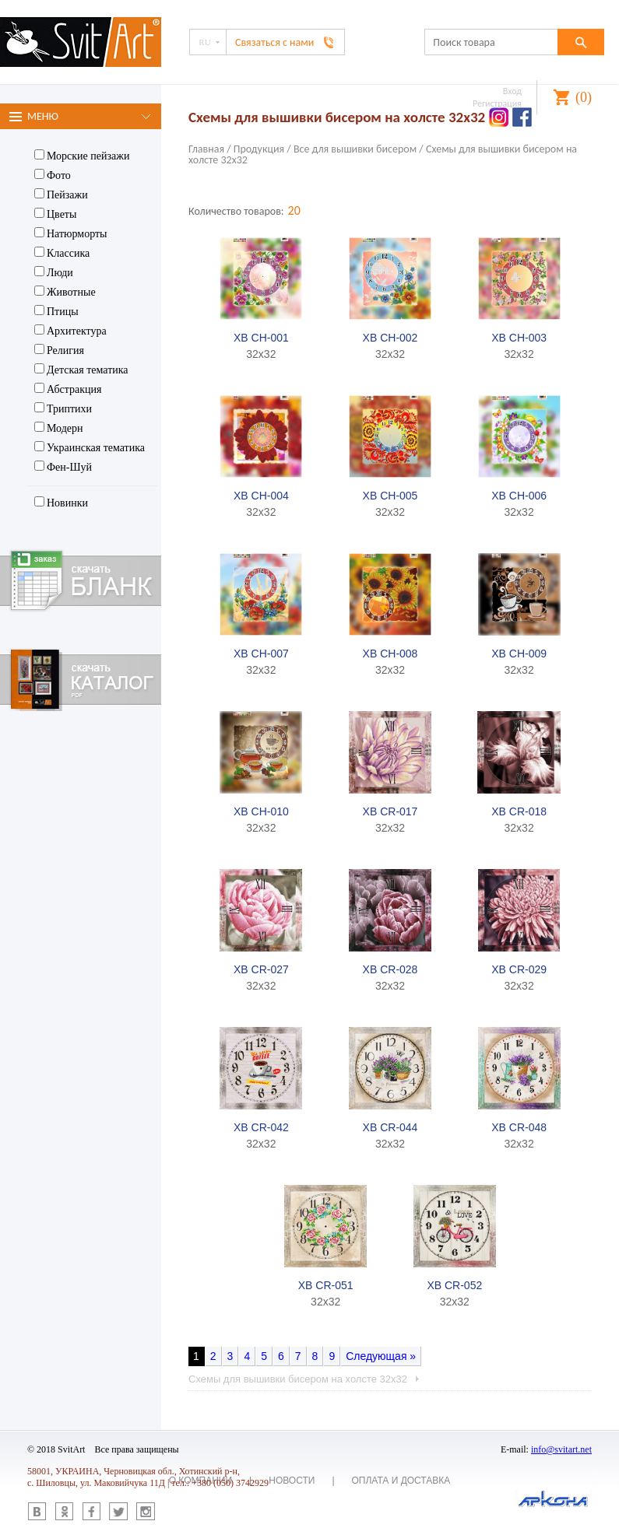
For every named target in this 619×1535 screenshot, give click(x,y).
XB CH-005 (390, 495)
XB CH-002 (390, 337)
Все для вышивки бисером (355, 149)
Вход (512, 91)
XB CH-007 (261, 653)
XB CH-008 (390, 653)
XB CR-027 (261, 969)
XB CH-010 (261, 811)
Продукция (259, 149)
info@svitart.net (561, 1449)
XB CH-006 (519, 495)
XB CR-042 (261, 1127)
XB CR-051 (325, 1285)
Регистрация (497, 103)
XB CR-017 (390, 811)
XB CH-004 (261, 495)
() (583, 97)
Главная (206, 149)
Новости (292, 1480)
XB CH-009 (519, 653)
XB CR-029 (519, 969)
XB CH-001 (261, 337)
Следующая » (381, 1356)
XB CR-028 (390, 969)
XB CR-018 (519, 811)
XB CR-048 (519, 1127)
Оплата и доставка (401, 1480)
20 (294, 210)
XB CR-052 (454, 1285)
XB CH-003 (519, 337)
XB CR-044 (390, 1127)
